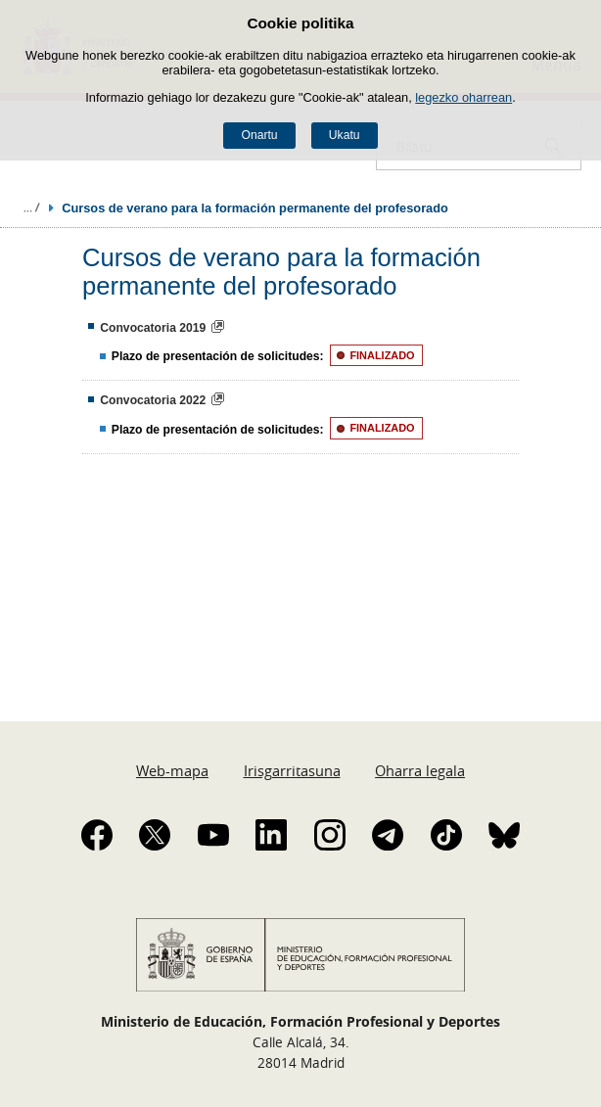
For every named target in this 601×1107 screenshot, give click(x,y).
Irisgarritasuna (292, 770)
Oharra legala (420, 770)
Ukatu (344, 135)
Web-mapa (172, 770)
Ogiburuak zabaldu (31, 207)
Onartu (259, 135)
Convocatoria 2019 (153, 328)
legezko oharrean (463, 97)
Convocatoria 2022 (153, 400)
